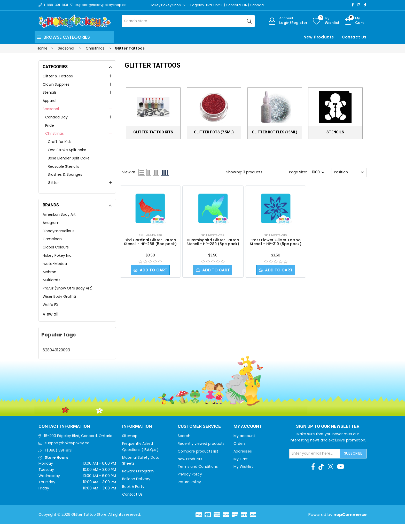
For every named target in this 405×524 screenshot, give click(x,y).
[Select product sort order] (348, 172)
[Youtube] (340, 467)
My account (244, 435)
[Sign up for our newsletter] (314, 453)
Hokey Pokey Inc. (57, 255)
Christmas (54, 133)
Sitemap (129, 435)
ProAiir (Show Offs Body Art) (68, 288)
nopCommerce (350, 515)
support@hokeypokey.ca (67, 443)
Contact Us (354, 37)
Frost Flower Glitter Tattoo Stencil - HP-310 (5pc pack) (275, 241)
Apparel (49, 100)
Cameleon (52, 238)
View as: (129, 172)
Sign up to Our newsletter (328, 426)
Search (184, 435)
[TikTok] (365, 4)
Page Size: (298, 172)
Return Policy (189, 482)
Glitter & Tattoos (58, 76)
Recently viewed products (201, 443)
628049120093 (56, 350)
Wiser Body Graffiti (59, 296)
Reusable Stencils (63, 166)
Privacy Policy (190, 474)
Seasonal (51, 108)
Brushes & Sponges (65, 174)
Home (42, 48)
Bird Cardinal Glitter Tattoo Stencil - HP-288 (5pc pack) (150, 241)
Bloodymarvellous (58, 230)
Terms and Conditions (198, 466)
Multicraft (51, 280)
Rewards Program (138, 471)
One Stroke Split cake (67, 149)
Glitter (53, 182)
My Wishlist (243, 466)
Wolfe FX (50, 304)
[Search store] (188, 21)
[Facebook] (353, 4)
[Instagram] (358, 4)
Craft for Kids (60, 141)
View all (50, 314)
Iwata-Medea (55, 263)
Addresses (242, 451)
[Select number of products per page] (318, 172)
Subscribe (353, 453)
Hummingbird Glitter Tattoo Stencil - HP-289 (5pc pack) (212, 241)
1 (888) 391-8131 (58, 450)
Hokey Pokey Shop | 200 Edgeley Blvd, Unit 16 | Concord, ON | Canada (207, 5)
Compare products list (198, 451)
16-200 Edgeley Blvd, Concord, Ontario (78, 435)
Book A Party (133, 486)
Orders (239, 443)
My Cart (240, 459)
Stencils (50, 92)
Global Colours (56, 247)
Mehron (49, 272)
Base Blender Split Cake (69, 158)
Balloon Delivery (136, 478)
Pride (49, 125)
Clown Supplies (56, 84)
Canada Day (56, 117)
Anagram (51, 222)
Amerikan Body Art (59, 214)
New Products (318, 37)
